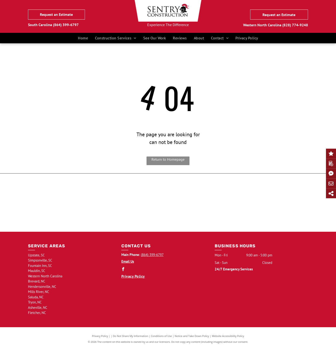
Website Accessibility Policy (228, 336)
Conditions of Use (161, 336)
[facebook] (123, 269)
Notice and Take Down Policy (192, 336)
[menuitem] (82, 38)
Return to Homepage (168, 159)
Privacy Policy (100, 336)
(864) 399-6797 (66, 24)
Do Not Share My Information (130, 336)
